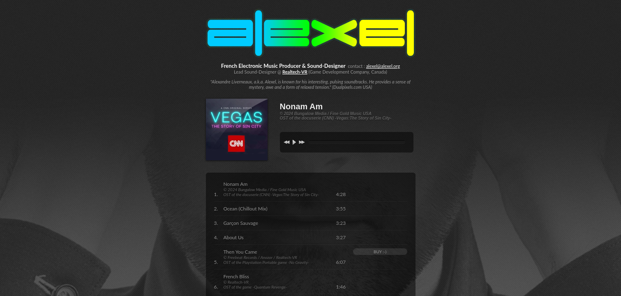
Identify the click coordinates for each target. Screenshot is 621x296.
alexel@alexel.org (383, 66)
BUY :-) (380, 251)
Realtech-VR (294, 71)
